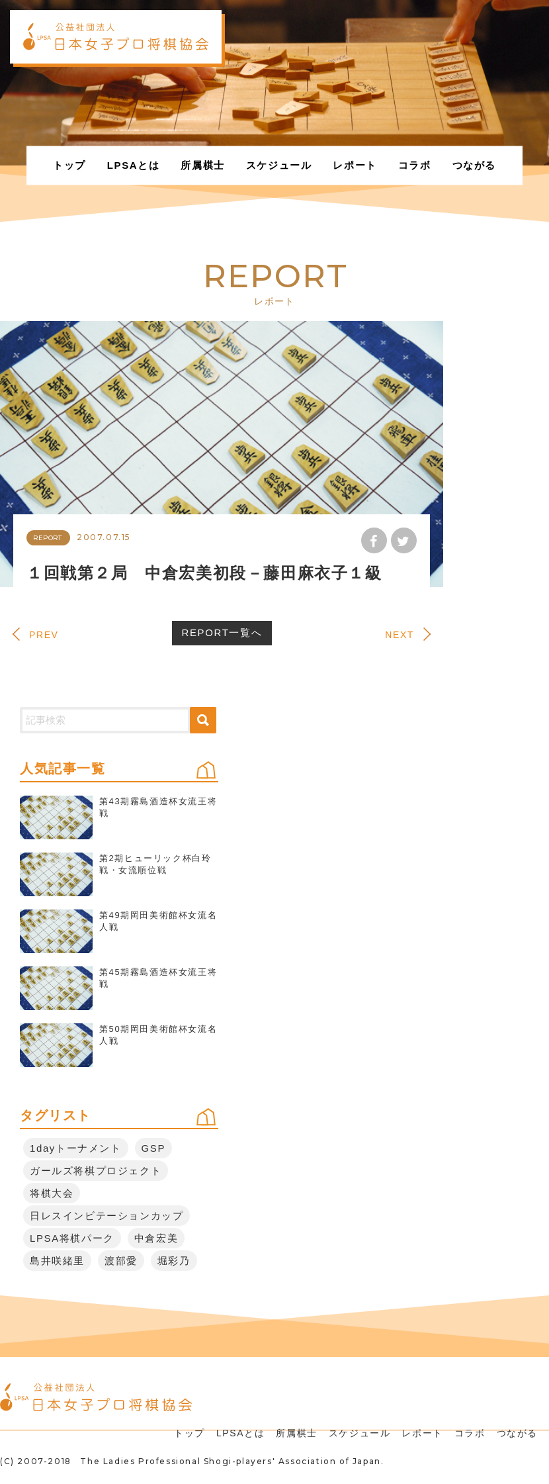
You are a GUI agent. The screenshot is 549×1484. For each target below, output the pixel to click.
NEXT (399, 634)
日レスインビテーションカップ (106, 1215)
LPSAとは (133, 165)
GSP (153, 1148)
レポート (354, 165)
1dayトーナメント (76, 1148)
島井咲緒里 (57, 1260)
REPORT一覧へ (222, 632)
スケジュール (279, 165)
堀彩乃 (173, 1260)
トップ (69, 165)
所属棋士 (202, 165)
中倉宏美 (156, 1238)
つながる (474, 165)
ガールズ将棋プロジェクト (95, 1170)
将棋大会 (51, 1193)
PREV (44, 634)
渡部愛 (121, 1260)
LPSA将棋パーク (72, 1238)
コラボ (414, 165)
